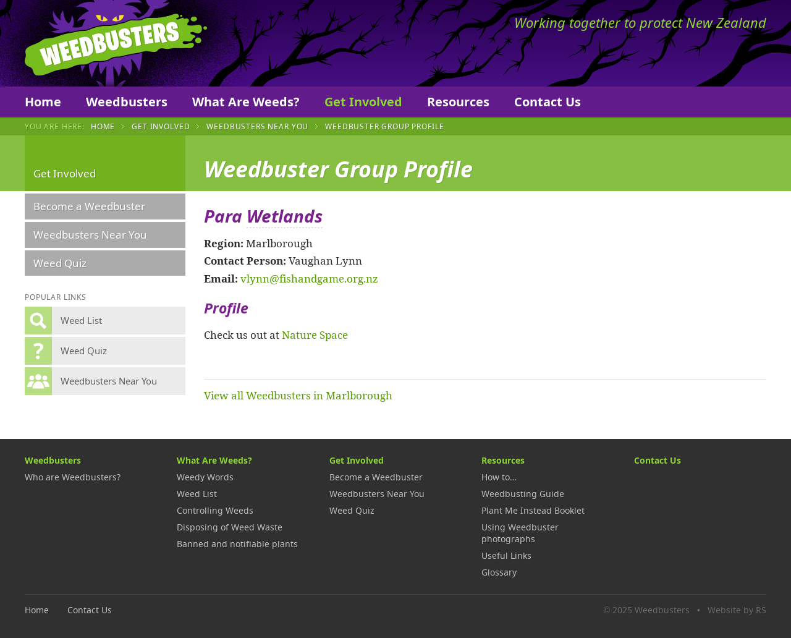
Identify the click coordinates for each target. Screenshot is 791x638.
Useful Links (506, 555)
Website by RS (737, 610)
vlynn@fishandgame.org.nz (309, 278)
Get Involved (363, 101)
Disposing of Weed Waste (229, 527)
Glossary (499, 572)
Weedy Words (205, 477)
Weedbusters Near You (257, 126)
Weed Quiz (60, 263)
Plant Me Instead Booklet (533, 510)
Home (43, 101)
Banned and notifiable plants (237, 544)
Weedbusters (116, 43)
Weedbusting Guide (522, 494)
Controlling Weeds (215, 510)
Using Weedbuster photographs (520, 533)
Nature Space (315, 334)
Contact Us (547, 101)
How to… (499, 477)
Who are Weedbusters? (73, 477)
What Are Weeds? (246, 101)
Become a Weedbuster (89, 206)
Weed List (197, 494)
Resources (458, 101)
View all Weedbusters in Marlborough (298, 395)
